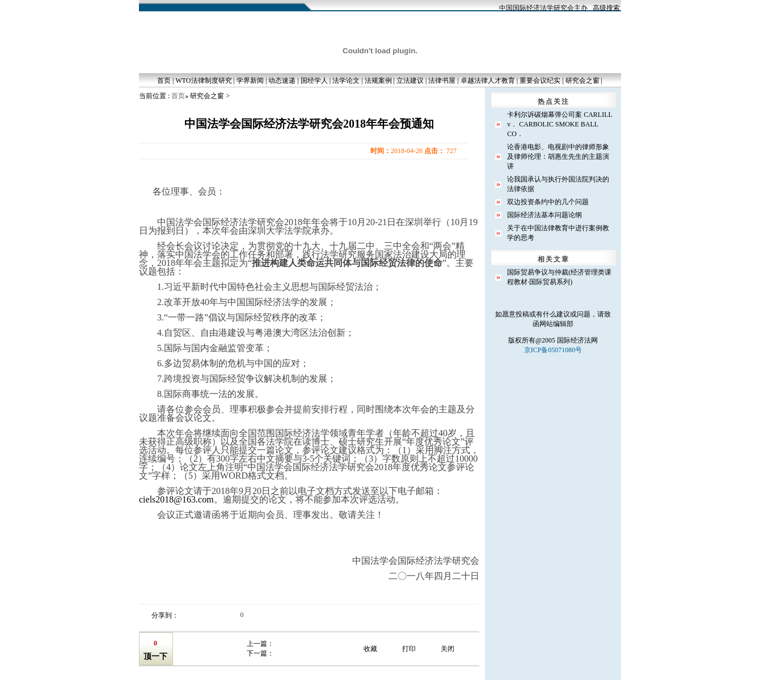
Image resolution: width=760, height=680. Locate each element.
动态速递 (281, 81)
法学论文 (346, 81)
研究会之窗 (582, 81)
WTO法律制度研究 (203, 81)
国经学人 (314, 81)
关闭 (447, 649)
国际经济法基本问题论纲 (544, 215)
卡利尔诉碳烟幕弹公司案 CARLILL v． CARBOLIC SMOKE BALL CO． (559, 124)
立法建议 (410, 81)
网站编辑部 (556, 324)
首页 (164, 81)
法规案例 (378, 81)
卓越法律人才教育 (488, 81)
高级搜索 (606, 8)
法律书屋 (441, 81)
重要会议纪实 (540, 81)
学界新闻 (250, 81)
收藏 (370, 649)
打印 (409, 649)
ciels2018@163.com (176, 499)
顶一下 (155, 656)
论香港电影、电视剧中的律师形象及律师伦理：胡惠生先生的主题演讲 (558, 156)
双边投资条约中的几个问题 (548, 202)
